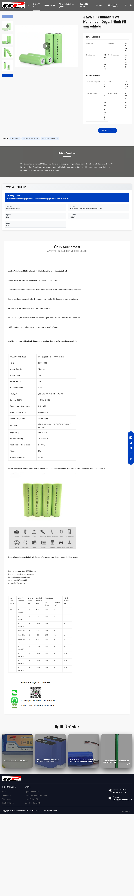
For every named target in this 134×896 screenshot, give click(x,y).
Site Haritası (125, 811)
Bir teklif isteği (84, 5)
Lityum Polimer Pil (31, 799)
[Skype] (131, 448)
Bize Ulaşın (6, 799)
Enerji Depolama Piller (33, 803)
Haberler (99, 5)
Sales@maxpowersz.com (122, 800)
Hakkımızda (49, 5)
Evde (4, 792)
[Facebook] (131, 453)
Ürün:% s (36, 5)
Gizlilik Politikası (8, 803)
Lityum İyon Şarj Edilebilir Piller (36, 795)
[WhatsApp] (131, 443)
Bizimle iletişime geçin (66, 5)
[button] (7, 75)
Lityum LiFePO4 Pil (32, 792)
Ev (28, 5)
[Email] (131, 437)
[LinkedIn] (131, 458)
